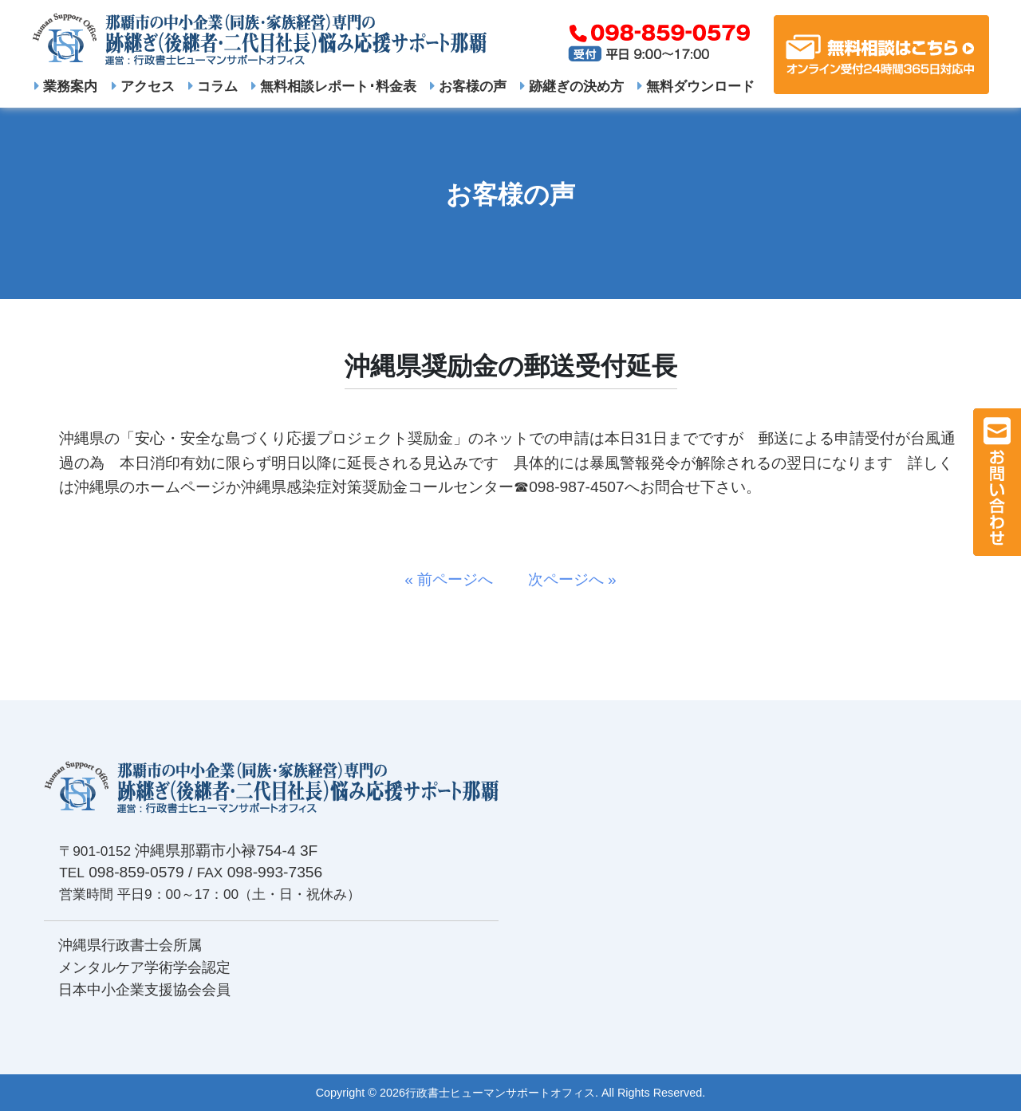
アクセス (143, 86)
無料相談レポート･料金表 (333, 86)
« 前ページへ (456, 579)
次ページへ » (565, 579)
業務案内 (65, 86)
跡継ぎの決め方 (572, 86)
